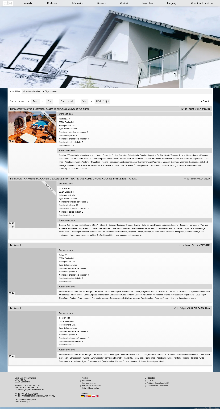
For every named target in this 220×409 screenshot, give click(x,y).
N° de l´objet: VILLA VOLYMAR (194, 245)
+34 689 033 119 (30, 387)
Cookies (150, 380)
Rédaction (151, 378)
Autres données (67, 150)
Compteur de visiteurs (202, 3)
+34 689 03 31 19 (32, 386)
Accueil (85, 378)
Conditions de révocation (157, 386)
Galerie (206, 101)
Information (77, 3)
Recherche (52, 3)
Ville (85, 101)
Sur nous (101, 3)
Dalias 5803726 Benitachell (135, 268)
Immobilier (28, 3)
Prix (49, 101)
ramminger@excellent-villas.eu (30, 389)
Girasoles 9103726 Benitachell (135, 202)
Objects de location (31, 91)
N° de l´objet (102, 101)
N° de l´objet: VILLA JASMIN (195, 109)
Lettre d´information (90, 388)
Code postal (67, 101)
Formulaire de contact (91, 386)
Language (172, 3)
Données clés (66, 114)
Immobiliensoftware (212, 408)
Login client (147, 3)
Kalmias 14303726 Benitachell (135, 132)
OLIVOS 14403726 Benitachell (135, 331)
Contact (124, 3)
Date (35, 101)
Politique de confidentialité (158, 383)
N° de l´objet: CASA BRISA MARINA (192, 308)
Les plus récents (89, 383)
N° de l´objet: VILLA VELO (197, 178)
